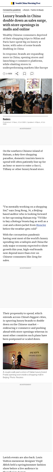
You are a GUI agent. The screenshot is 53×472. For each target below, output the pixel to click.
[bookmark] (24, 73)
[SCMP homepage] (25, 3)
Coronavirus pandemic (12, 10)
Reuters (6, 119)
